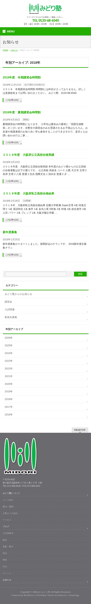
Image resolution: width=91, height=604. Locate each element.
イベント (7, 573)
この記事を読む (12, 100)
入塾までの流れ (10, 513)
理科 (5, 560)
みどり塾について (11, 493)
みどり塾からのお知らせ (34, 85)
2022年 (9, 368)
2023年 (9, 360)
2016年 (9, 414)
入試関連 (26, 201)
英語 (5, 553)
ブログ (6, 526)
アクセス (7, 520)
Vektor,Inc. (63, 595)
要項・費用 (8, 506)
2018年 (9, 399)
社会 (5, 566)
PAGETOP (80, 430)
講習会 (26, 120)
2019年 (9, 391)
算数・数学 (8, 546)
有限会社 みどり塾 (41, 592)
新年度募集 (10, 232)
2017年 (9, 406)
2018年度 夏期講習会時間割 (22, 112)
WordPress (29, 595)
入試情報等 (8, 533)
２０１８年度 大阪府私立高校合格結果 (28, 193)
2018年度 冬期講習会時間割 (22, 77)
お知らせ (7, 580)
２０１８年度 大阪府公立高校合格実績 (28, 154)
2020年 (9, 383)
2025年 (9, 345)
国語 (5, 540)
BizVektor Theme (45, 595)
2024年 (9, 353)
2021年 (9, 376)
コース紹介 (8, 500)
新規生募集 (11, 317)
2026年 (9, 337)
